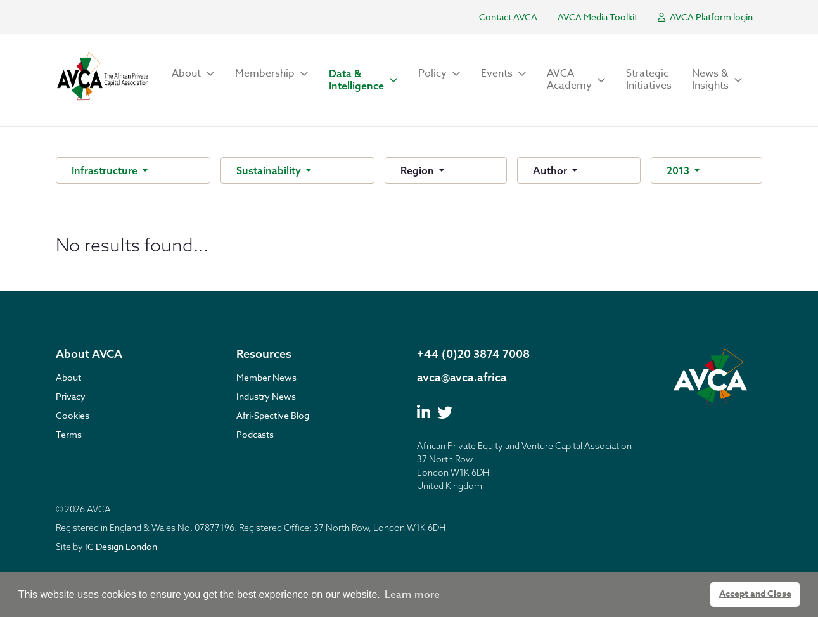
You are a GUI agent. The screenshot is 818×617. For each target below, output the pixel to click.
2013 (679, 170)
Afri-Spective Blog (272, 415)
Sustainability (270, 170)
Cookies (72, 415)
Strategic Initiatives (649, 79)
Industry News (266, 396)
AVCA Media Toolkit (597, 17)
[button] (193, 73)
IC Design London (121, 546)
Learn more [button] (412, 594)
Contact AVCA (508, 17)
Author (551, 170)
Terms (69, 434)
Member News (266, 377)
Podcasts (255, 434)
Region (418, 170)
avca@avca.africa (462, 377)
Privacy (71, 396)
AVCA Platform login (705, 17)
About (68, 377)
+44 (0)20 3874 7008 (473, 354)
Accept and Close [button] (755, 594)
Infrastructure (106, 170)
